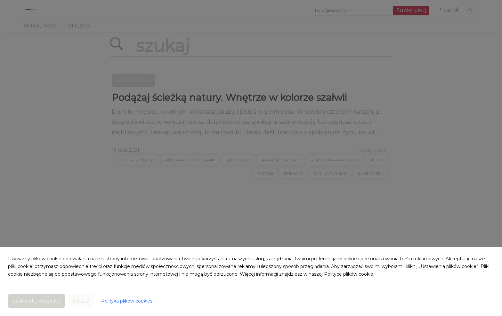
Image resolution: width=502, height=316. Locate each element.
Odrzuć (81, 301)
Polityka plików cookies (126, 301)
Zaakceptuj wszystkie (36, 301)
